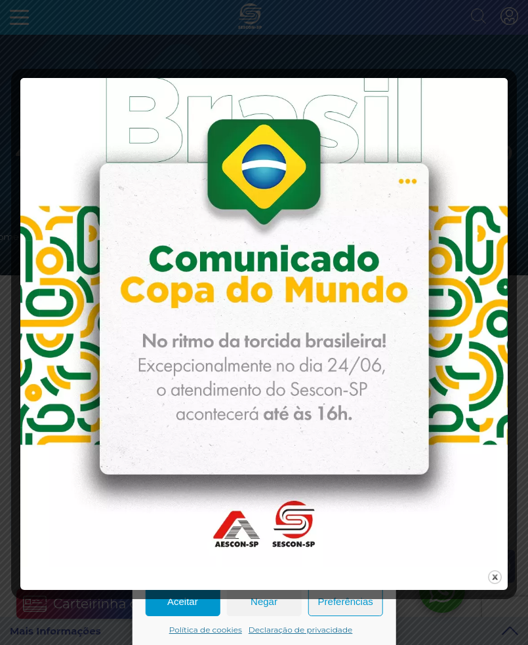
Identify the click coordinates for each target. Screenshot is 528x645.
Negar (264, 601)
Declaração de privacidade (301, 630)
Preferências (345, 601)
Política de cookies (205, 630)
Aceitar (182, 601)
